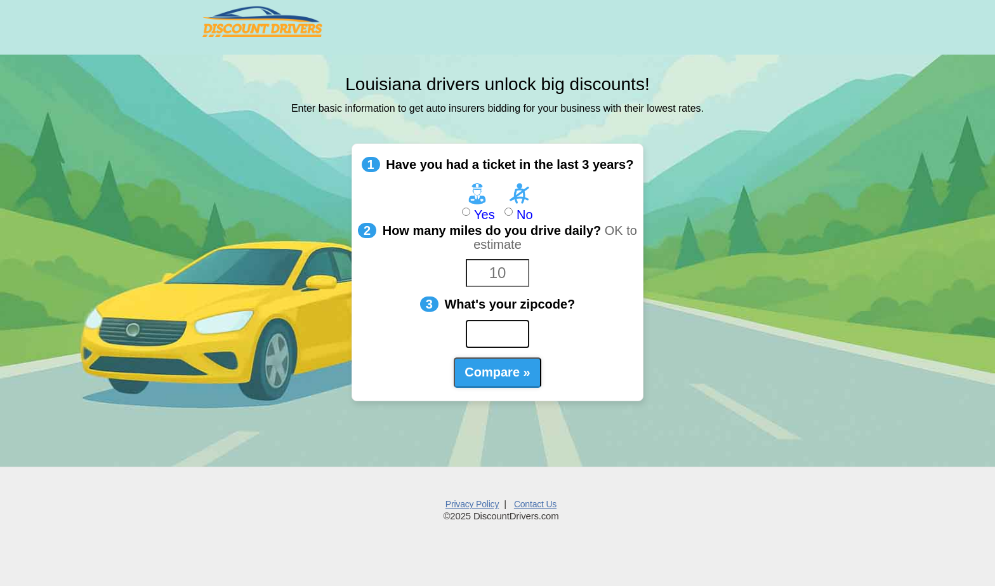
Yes (477, 201)
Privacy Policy (472, 504)
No (519, 201)
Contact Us (535, 504)
